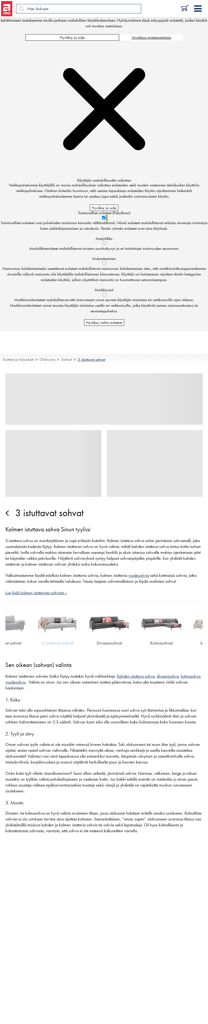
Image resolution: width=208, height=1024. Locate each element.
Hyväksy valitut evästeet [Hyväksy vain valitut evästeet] (104, 322)
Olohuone (47, 359)
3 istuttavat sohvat (91, 359)
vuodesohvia (138, 575)
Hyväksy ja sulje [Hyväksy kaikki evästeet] (72, 37)
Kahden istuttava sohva (136, 676)
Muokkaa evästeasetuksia (151, 37)
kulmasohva (190, 676)
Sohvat (66, 359)
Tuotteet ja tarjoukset (18, 359)
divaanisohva (168, 676)
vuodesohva (15, 682)
